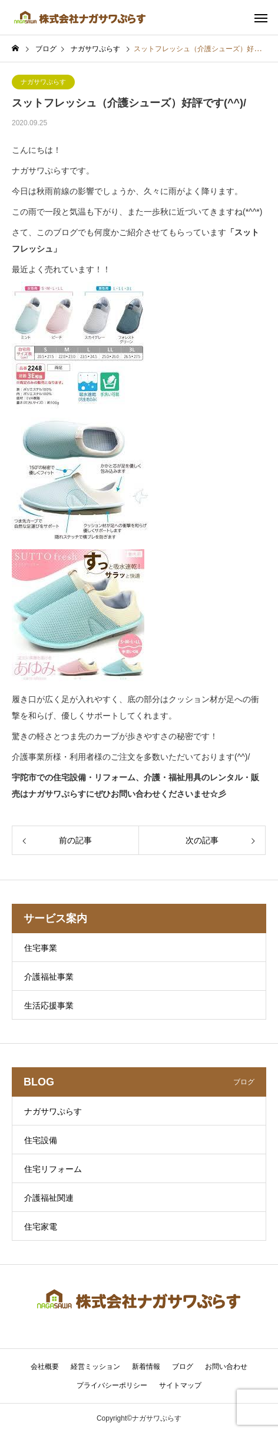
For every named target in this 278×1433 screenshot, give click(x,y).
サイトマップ (180, 1385)
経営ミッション (95, 1366)
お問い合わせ (226, 1366)
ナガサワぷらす (43, 81)
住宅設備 (40, 1140)
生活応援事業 (49, 1005)
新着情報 (146, 1366)
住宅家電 (40, 1226)
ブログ (182, 1366)
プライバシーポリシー (112, 1385)
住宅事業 (40, 948)
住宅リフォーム (53, 1169)
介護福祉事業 (49, 976)
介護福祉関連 (49, 1197)
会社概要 (45, 1366)
